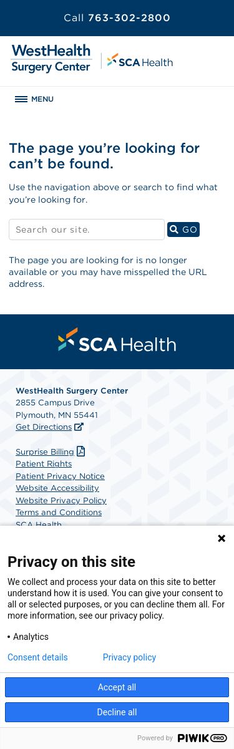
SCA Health (39, 524)
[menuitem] (117, 339)
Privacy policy (129, 657)
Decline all (117, 712)
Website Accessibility (57, 488)
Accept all (117, 687)
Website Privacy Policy (61, 500)
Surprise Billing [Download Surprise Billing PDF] (52, 452)
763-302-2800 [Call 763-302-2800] (117, 18)
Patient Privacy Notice (60, 476)
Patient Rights (44, 463)
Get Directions (44, 427)
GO (185, 229)
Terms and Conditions (59, 512)
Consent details (37, 657)
